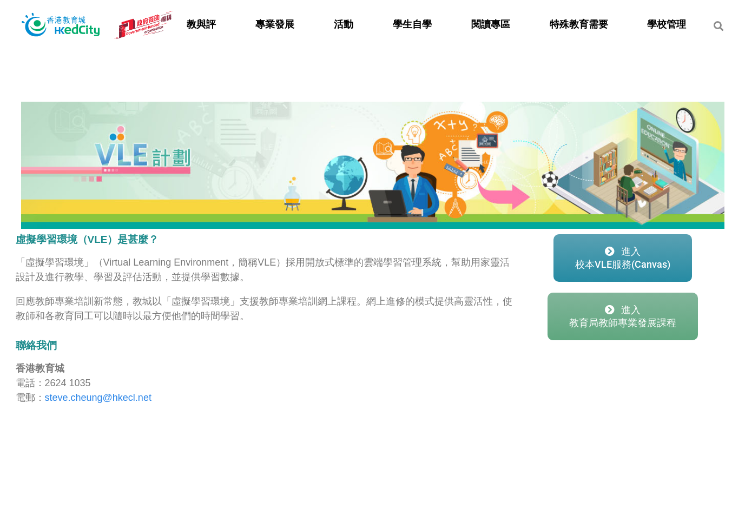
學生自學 (412, 24)
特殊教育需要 (579, 24)
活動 (343, 24)
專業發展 (274, 24)
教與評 (201, 24)
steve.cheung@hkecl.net (98, 397)
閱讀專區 (490, 24)
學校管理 (666, 24)
